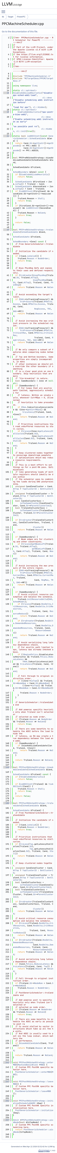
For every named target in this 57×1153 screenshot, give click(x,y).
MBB (42, 1064)
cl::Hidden (39, 107)
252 (6, 1100)
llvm (34, 85)
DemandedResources (25, 623)
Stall (41, 198)
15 (6, 93)
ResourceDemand (41, 949)
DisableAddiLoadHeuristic (27, 93)
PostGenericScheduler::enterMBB (33, 1072)
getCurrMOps (33, 409)
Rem (24, 407)
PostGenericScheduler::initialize (34, 1110)
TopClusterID (29, 489)
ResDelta (46, 604)
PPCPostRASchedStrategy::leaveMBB (33, 1082)
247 (6, 1081)
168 (6, 767)
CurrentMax (19, 575)
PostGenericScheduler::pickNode (33, 1130)
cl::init (21, 131)
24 (6, 136)
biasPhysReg (39, 275)
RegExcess (39, 308)
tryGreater (26, 275)
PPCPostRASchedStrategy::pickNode (33, 1121)
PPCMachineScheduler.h (37, 76)
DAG (22, 299)
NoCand (41, 212)
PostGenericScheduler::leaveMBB (33, 1091)
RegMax (44, 580)
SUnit (16, 1120)
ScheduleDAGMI (27, 1103)
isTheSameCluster (29, 503)
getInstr (39, 143)
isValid (31, 256)
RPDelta (48, 301)
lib (3, 17)
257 (6, 1120)
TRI (49, 308)
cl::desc (47, 97)
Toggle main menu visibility (4, 10)
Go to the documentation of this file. (20, 31)
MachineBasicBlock (28, 1064)
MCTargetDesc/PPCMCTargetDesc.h (33, 79)
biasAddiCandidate (30, 1043)
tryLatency (28, 412)
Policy (43, 656)
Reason (30, 258)
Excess (16, 304)
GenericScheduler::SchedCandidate (33, 137)
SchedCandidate (23, 181)
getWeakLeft (38, 544)
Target (10, 17)
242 (6, 1062)
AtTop (34, 277)
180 (6, 803)
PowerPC (21, 17)
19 (6, 112)
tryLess (26, 431)
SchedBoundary (20, 172)
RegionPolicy (31, 654)
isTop (18, 184)
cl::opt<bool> (29, 90)
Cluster (37, 527)
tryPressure (26, 301)
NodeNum (22, 683)
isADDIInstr (33, 136)
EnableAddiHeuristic (29, 112)
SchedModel (19, 601)
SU (30, 143)
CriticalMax (19, 332)
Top (31, 844)
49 (6, 229)
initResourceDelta (37, 599)
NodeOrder (43, 258)
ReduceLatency (42, 964)
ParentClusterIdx (40, 505)
